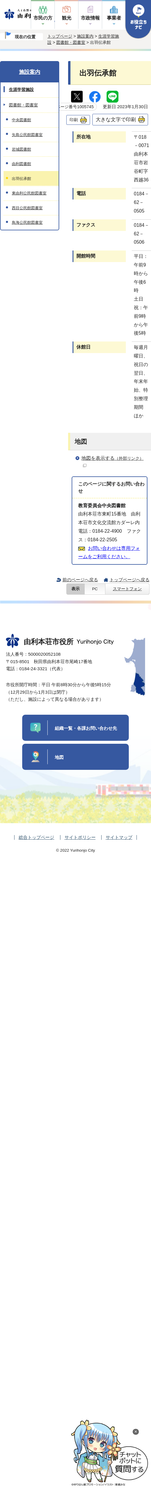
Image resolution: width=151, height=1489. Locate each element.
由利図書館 (21, 164)
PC (95, 589)
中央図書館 (21, 120)
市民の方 (42, 17)
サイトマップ (119, 837)
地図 (59, 757)
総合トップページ (36, 837)
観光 (66, 17)
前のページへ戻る (80, 579)
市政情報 (90, 17)
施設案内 (85, 36)
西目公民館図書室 (27, 208)
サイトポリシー (80, 837)
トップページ (59, 36)
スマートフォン (127, 589)
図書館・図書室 (70, 42)
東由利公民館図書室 (29, 193)
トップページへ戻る (130, 579)
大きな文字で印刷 (116, 119)
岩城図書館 (21, 149)
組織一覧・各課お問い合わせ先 (86, 728)
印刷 (74, 119)
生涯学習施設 (21, 89)
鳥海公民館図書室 (27, 222)
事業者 (114, 17)
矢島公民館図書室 (27, 135)
